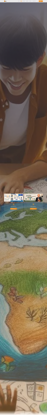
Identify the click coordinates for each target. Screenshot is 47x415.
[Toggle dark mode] (37, 1)
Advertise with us (13, 208)
